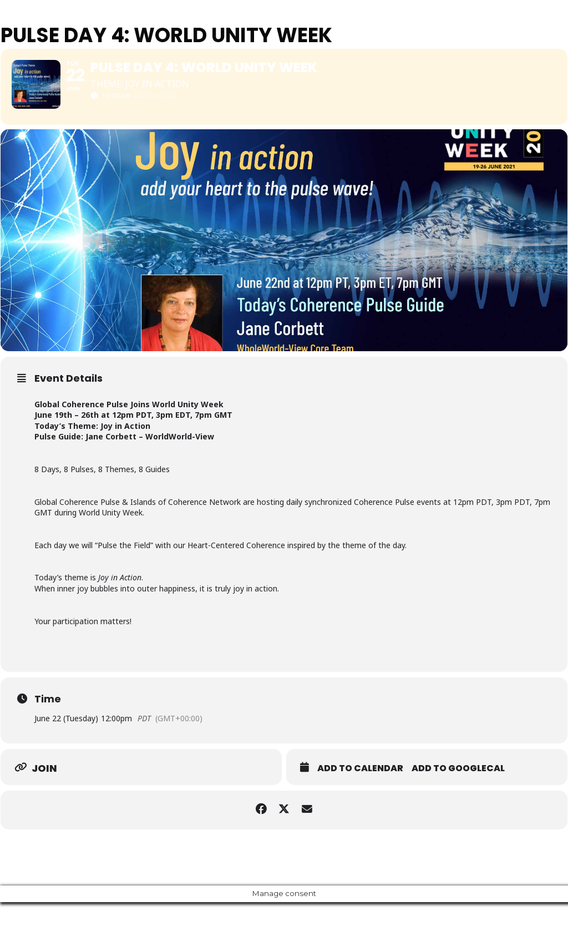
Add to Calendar (360, 792)
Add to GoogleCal (458, 792)
